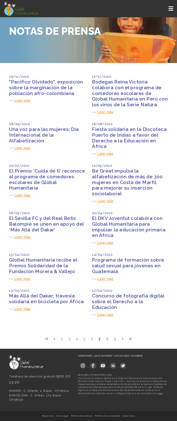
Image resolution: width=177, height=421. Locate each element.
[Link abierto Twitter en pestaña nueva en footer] (123, 364)
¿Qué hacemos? (103, 356)
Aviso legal (62, 416)
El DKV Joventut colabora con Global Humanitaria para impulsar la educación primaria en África (128, 226)
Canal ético (128, 416)
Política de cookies (82, 416)
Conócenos (85, 356)
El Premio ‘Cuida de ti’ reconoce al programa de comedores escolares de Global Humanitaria (47, 179)
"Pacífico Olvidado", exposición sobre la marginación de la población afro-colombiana (46, 87)
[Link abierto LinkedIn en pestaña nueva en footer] (113, 364)
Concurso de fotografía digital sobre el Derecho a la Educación (128, 301)
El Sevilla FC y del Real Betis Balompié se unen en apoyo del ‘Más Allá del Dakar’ (46, 224)
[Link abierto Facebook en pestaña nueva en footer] (93, 364)
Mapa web (47, 416)
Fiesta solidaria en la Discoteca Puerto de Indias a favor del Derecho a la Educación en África (129, 137)
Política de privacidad (107, 416)
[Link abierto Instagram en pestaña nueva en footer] (83, 364)
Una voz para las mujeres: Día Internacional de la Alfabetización (44, 135)
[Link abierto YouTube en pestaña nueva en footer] (103, 364)
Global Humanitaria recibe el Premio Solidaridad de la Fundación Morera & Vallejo (43, 265)
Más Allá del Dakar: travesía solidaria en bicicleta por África (46, 298)
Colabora (137, 356)
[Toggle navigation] (171, 8)
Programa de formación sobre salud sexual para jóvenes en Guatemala (128, 265)
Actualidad (122, 356)
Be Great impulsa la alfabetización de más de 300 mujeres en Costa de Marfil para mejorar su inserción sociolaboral (127, 182)
